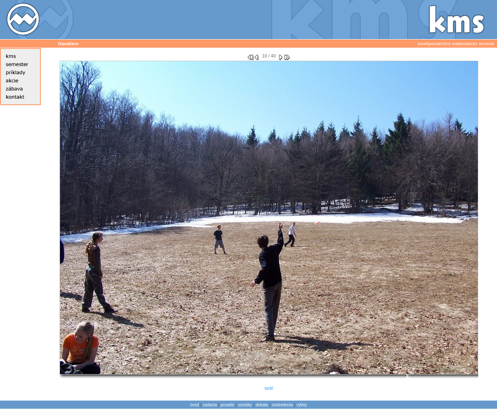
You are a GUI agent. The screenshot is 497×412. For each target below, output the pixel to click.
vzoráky (245, 405)
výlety (302, 405)
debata (261, 405)
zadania (210, 405)
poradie (227, 405)
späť (268, 388)
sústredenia (282, 405)
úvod (194, 405)
